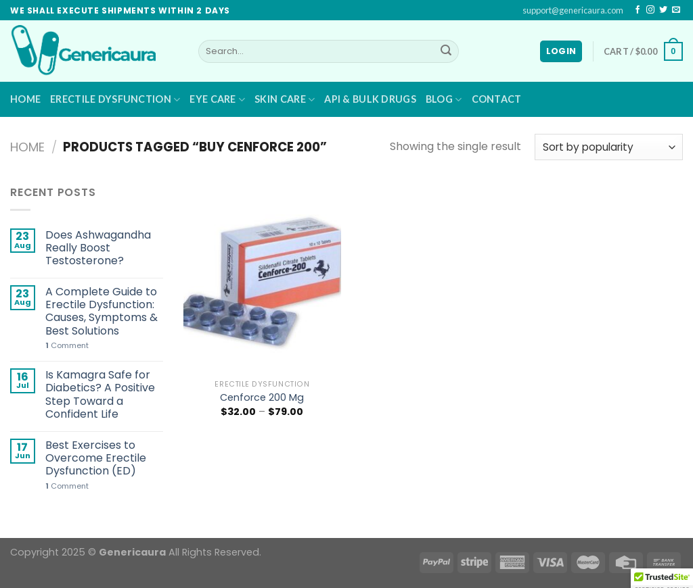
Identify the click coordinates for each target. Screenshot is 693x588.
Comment (67, 345)
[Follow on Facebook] (637, 10)
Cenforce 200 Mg (262, 397)
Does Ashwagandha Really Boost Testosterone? (98, 248)
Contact (497, 99)
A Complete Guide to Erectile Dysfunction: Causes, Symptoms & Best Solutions (101, 311)
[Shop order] (609, 147)
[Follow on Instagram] (650, 10)
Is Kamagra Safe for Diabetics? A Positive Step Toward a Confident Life (100, 394)
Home (25, 99)
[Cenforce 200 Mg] (262, 278)
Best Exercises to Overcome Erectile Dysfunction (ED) (95, 458)
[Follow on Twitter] (663, 10)
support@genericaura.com (572, 10)
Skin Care (284, 99)
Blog (444, 99)
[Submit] (445, 51)
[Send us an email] (676, 10)
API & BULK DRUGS (370, 99)
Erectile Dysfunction (115, 99)
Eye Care (217, 99)
